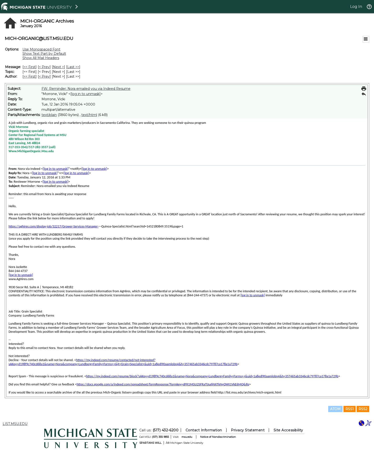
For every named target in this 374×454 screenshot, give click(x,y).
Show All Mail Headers (40, 58)
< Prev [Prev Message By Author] (44, 76)
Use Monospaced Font (41, 49)
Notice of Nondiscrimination (218, 437)
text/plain (49, 115)
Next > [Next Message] (58, 67)
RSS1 (349, 409)
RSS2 (362, 409)
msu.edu (187, 437)
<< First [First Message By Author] (30, 76)
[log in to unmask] (85, 94)
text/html (89, 115)
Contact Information (204, 430)
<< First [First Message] (30, 67)
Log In (356, 6)
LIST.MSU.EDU (15, 424)
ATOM (335, 409)
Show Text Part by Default (44, 53)
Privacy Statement (248, 430)
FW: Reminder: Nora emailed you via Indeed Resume (86, 88)
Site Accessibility (288, 430)
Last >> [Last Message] (73, 67)
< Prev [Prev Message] (44, 67)
